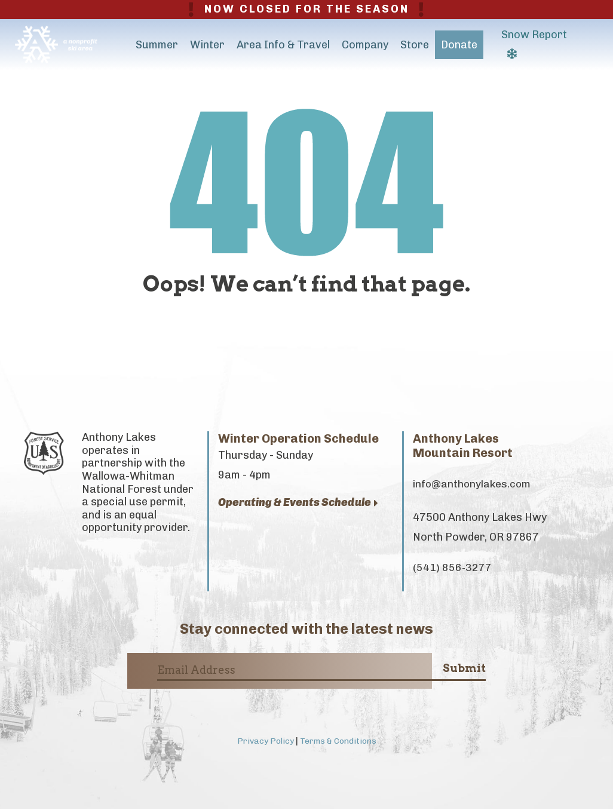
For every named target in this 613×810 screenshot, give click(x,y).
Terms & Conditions (339, 742)
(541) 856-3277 (452, 568)
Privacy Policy (262, 742)
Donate (459, 44)
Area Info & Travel (283, 44)
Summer (157, 44)
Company (365, 44)
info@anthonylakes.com (473, 484)
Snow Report (534, 43)
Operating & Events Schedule (298, 502)
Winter (207, 44)
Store (414, 44)
